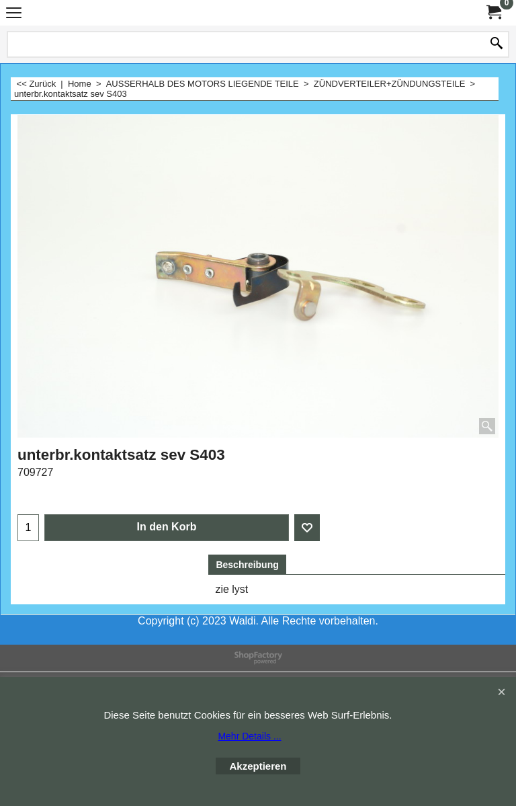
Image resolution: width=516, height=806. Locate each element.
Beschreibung (247, 564)
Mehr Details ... (249, 736)
